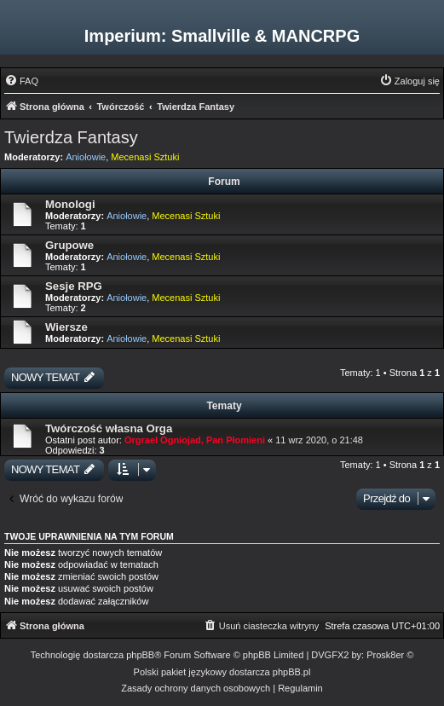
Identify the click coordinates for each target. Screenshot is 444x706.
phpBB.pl (292, 672)
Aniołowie (86, 157)
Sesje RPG (73, 286)
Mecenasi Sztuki (145, 157)
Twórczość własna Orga (108, 428)
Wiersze (66, 327)
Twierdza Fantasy (71, 137)
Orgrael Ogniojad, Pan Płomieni (194, 440)
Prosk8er (385, 655)
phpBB (140, 655)
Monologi (70, 204)
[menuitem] (21, 81)
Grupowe (69, 245)
